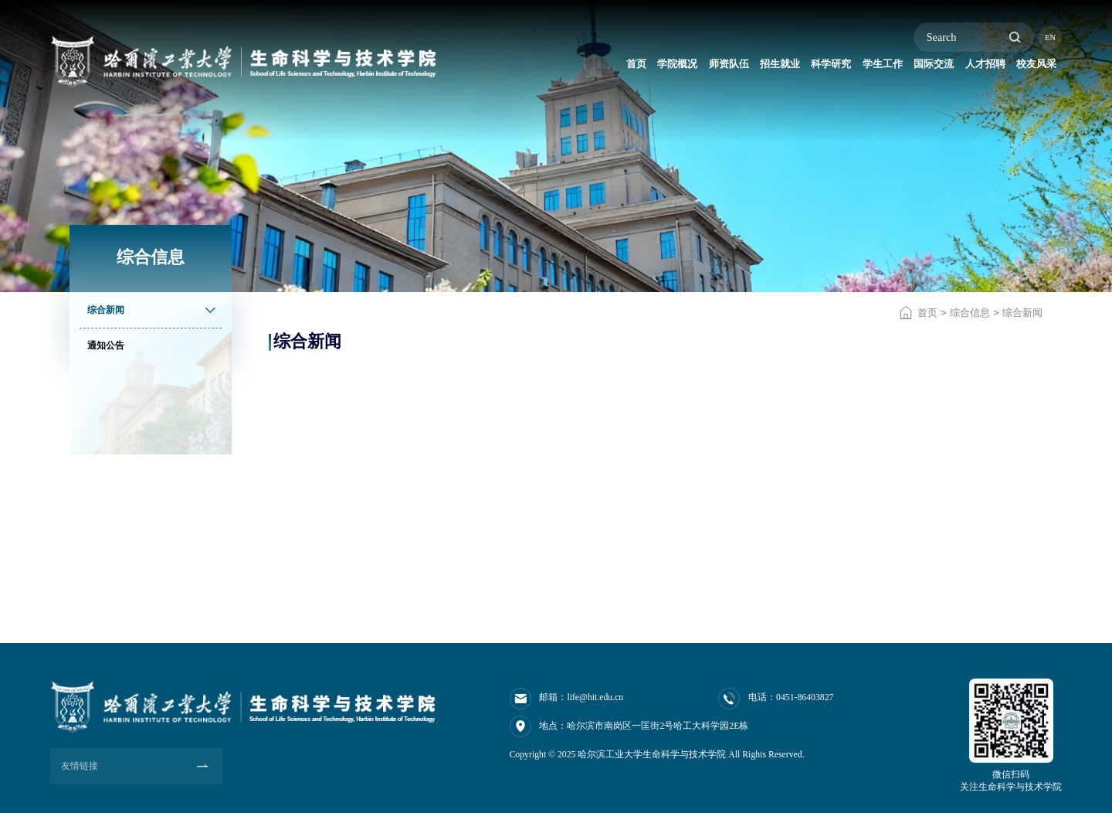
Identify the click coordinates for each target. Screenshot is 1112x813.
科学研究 (761, 67)
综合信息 (970, 312)
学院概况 (561, 67)
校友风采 (1028, 67)
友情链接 (79, 765)
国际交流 (895, 67)
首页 (507, 67)
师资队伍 (628, 67)
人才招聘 (961, 67)
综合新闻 (1022, 312)
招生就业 (695, 67)
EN (1050, 37)
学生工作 (828, 67)
